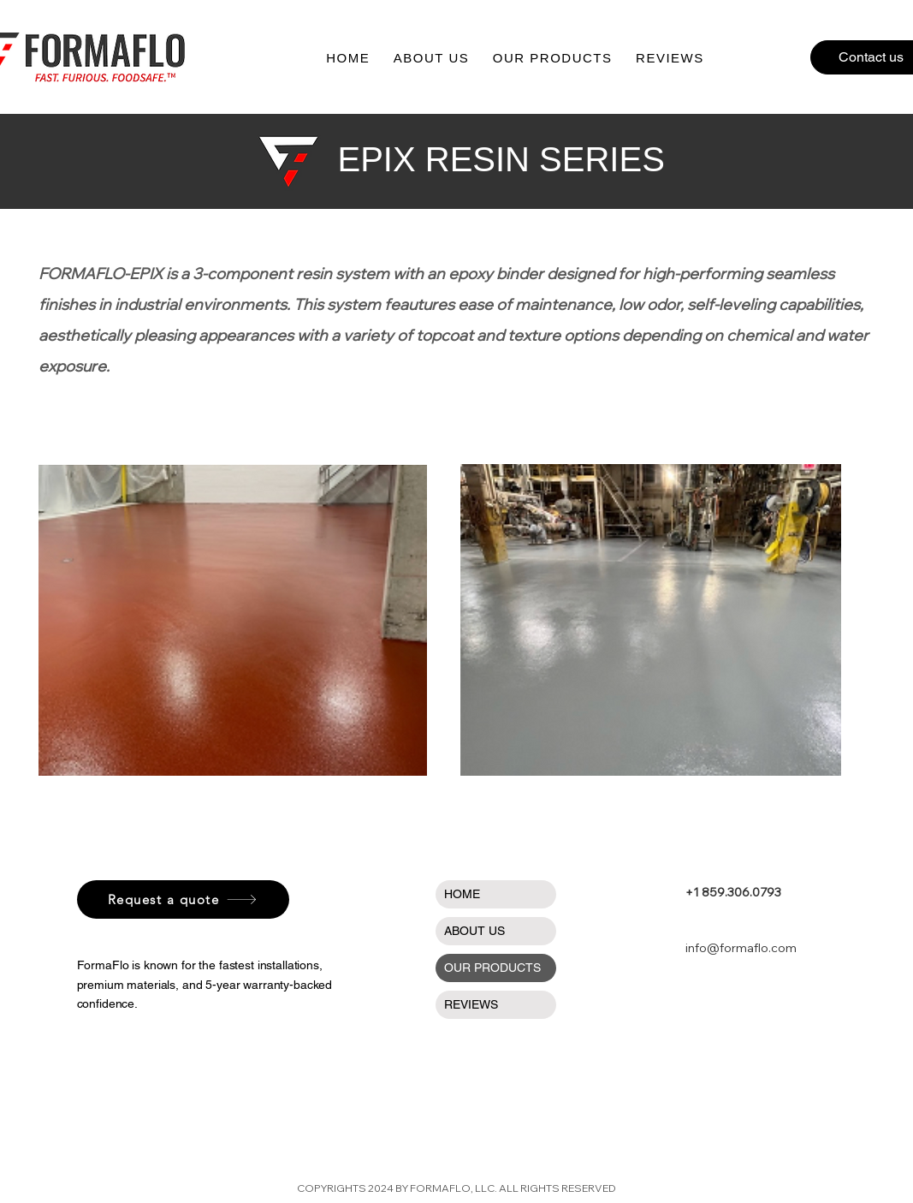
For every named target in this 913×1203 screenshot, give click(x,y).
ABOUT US (474, 931)
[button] (552, 58)
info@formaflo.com (741, 948)
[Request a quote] (183, 899)
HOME (462, 894)
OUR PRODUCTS (492, 967)
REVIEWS (471, 1004)
